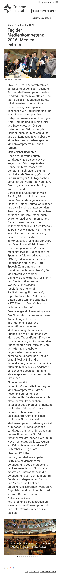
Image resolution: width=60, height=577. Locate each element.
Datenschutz (48, 571)
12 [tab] (40, 556)
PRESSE (35, 11)
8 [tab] (32, 556)
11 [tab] (38, 556)
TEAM (43, 11)
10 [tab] (36, 556)
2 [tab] (20, 556)
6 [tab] (28, 556)
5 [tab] (26, 556)
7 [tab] (30, 556)
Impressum (32, 571)
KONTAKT (51, 11)
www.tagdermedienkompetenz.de (28, 505)
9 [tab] (34, 556)
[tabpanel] (30, 537)
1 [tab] (18, 556)
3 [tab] (22, 556)
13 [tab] (42, 556)
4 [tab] (24, 556)
